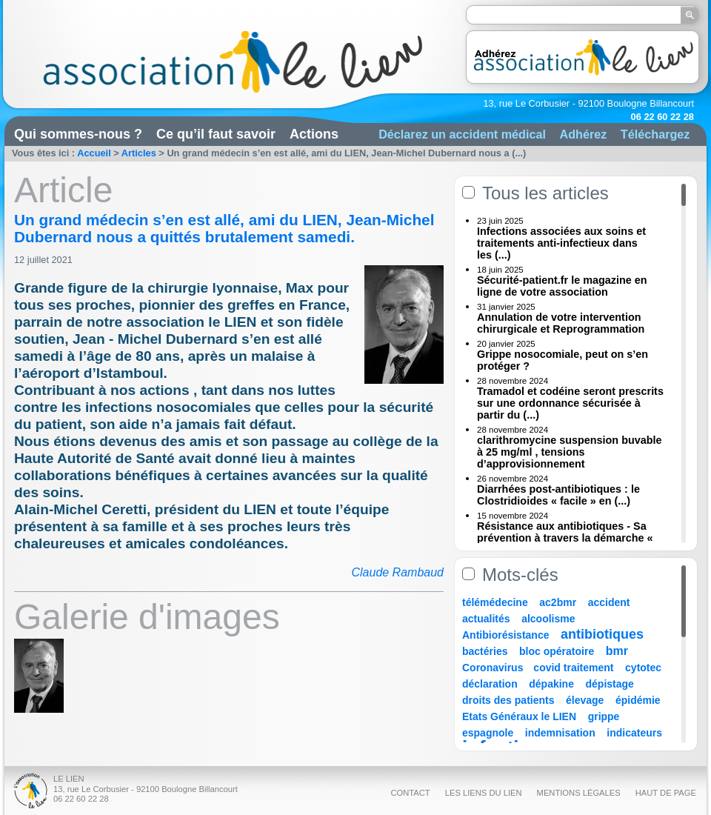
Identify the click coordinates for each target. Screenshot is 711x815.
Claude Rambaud (397, 572)
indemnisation (560, 733)
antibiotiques (602, 634)
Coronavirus (494, 667)
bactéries (484, 651)
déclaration (490, 684)
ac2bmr (557, 602)
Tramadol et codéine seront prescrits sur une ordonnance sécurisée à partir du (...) (570, 403)
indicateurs (634, 733)
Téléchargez (655, 134)
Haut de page (665, 792)
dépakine (551, 684)
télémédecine (495, 602)
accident (609, 602)
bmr (617, 651)
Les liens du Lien (483, 792)
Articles (138, 153)
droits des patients (508, 700)
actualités (486, 619)
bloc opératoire (556, 651)
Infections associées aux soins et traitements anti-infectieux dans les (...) (561, 243)
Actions (314, 134)
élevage (585, 700)
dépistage (610, 684)
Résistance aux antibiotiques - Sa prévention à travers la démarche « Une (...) (565, 538)
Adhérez (583, 134)
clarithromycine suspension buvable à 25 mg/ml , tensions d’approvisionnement (569, 452)
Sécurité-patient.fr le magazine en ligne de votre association (562, 286)
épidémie (638, 700)
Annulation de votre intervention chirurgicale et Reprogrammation (560, 323)
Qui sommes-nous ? (78, 134)
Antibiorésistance (505, 635)
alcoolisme (548, 619)
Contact (410, 792)
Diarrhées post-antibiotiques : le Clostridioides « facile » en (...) (558, 495)
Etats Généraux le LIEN (519, 716)
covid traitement (573, 667)
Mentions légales (579, 792)
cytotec (643, 667)
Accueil (94, 153)
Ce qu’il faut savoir (216, 134)
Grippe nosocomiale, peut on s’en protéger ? (562, 360)
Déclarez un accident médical (462, 134)
